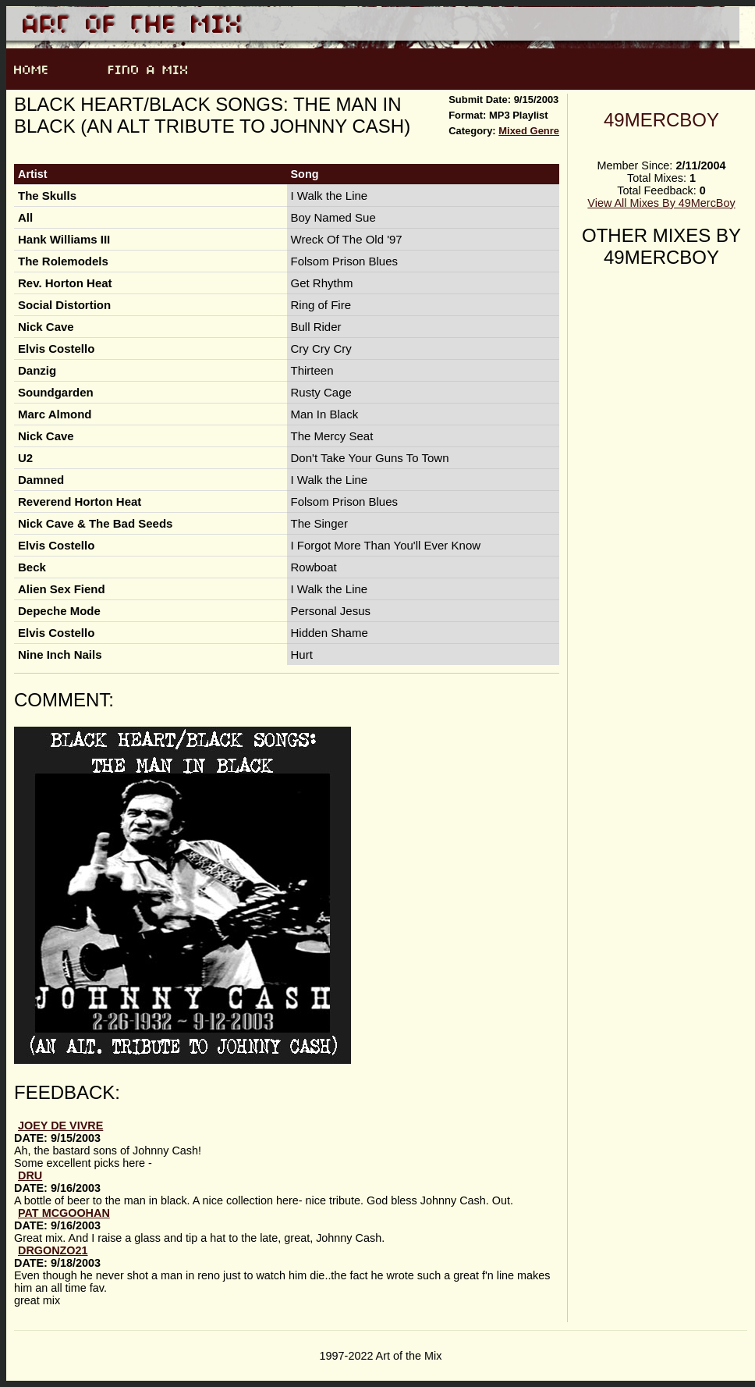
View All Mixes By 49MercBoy (661, 203)
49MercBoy (661, 119)
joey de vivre (60, 1125)
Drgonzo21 (53, 1250)
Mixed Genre (528, 131)
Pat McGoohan (64, 1213)
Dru (30, 1175)
